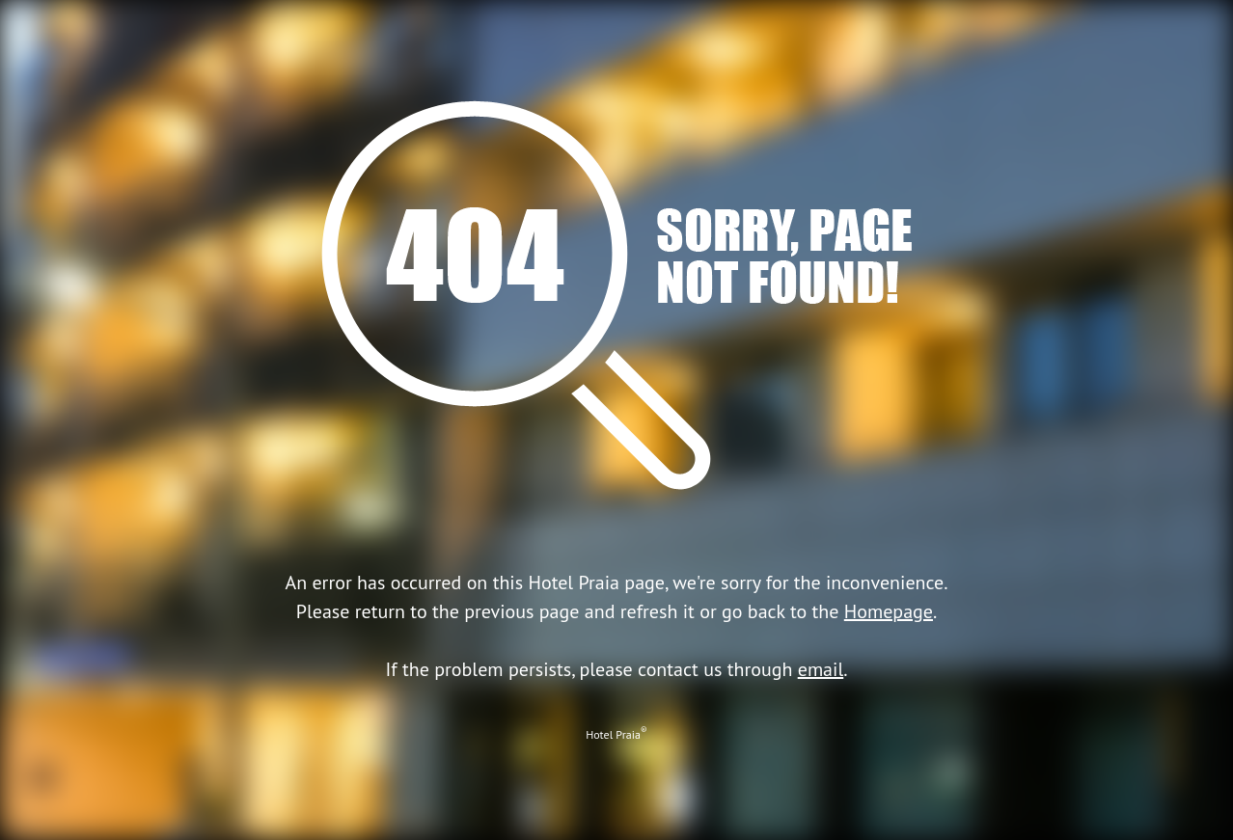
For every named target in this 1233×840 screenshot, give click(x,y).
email (821, 669)
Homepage (888, 611)
